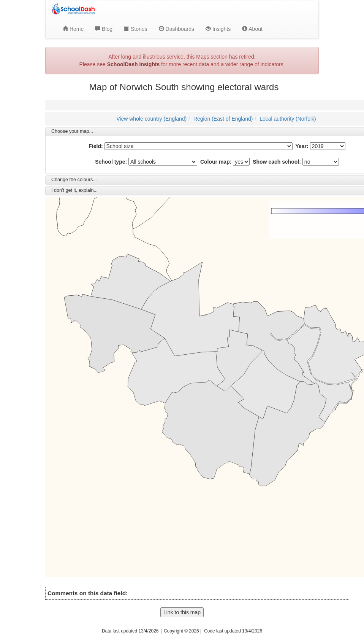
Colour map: (215, 162)
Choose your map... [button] (72, 131)
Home (73, 29)
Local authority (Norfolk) (288, 119)
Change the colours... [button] (74, 179)
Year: (301, 146)
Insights (218, 29)
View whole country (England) (151, 119)
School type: (111, 162)
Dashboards (176, 29)
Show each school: (277, 162)
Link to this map (182, 612)
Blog (103, 29)
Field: (96, 146)
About (252, 29)
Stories (135, 29)
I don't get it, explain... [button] (74, 190)
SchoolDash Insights (133, 64)
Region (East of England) (223, 119)
